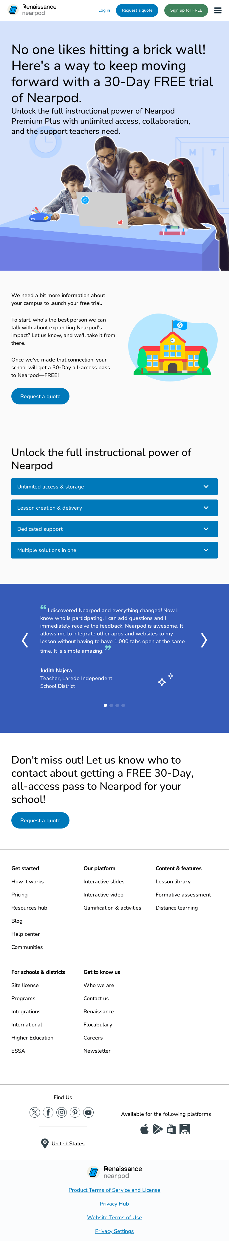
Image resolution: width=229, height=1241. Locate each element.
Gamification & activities (112, 907)
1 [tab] (105, 705)
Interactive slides (104, 881)
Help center (25, 934)
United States (68, 1143)
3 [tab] (117, 705)
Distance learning (177, 907)
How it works (27, 881)
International (26, 1024)
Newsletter (97, 1050)
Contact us (96, 998)
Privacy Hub (114, 1203)
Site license (25, 985)
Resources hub (29, 907)
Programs (23, 998)
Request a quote (137, 10)
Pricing (19, 894)
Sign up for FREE (186, 10)
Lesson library (173, 881)
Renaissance (98, 1011)
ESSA (18, 1050)
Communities (27, 947)
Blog (17, 920)
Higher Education (32, 1037)
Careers (93, 1037)
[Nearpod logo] (31, 10)
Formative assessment (183, 894)
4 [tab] (123, 705)
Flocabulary (97, 1024)
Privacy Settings (114, 1231)
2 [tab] (111, 705)
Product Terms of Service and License (114, 1190)
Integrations (26, 1011)
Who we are (98, 985)
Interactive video (103, 894)
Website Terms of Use (114, 1217)
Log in (104, 10)
